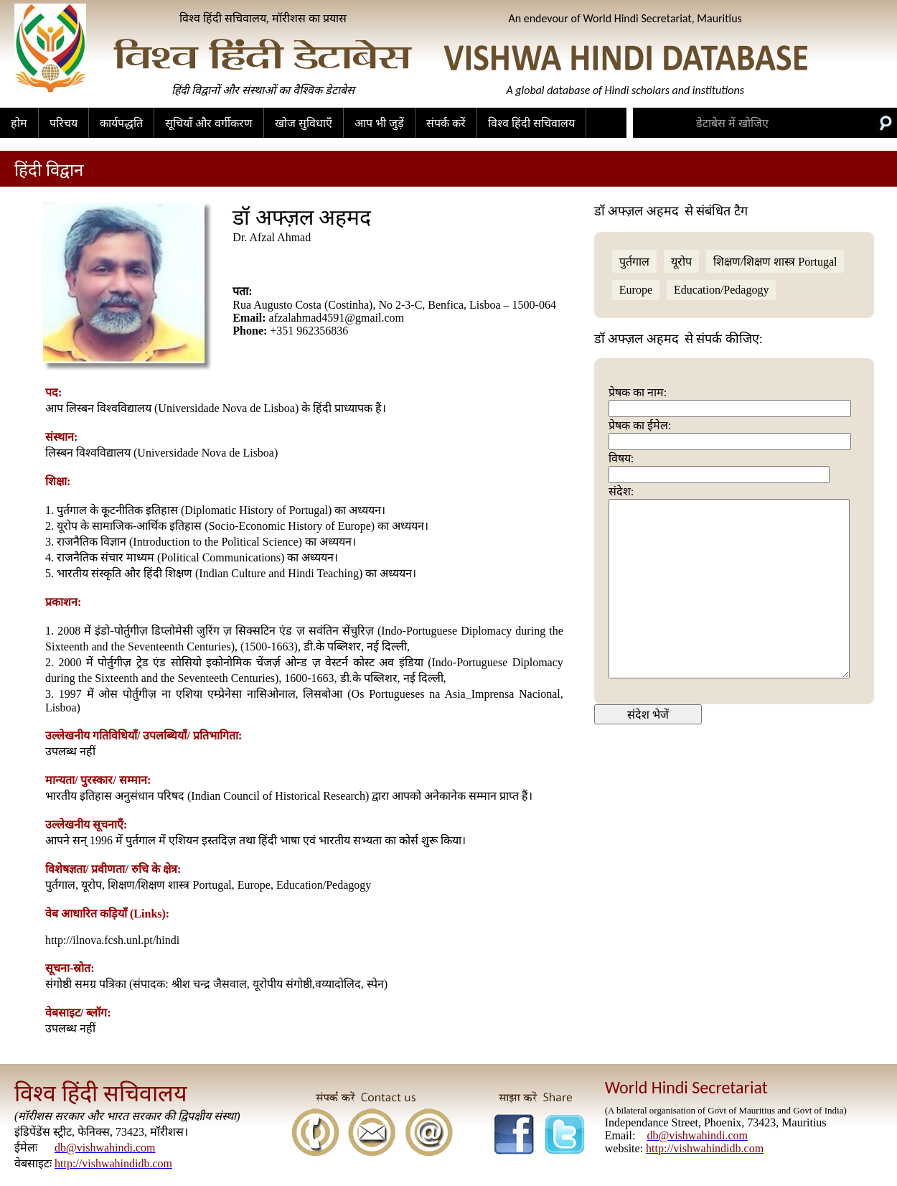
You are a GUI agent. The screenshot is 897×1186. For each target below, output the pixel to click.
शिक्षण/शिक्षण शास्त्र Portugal (775, 262)
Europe (635, 290)
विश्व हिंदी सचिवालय (531, 123)
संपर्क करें (446, 123)
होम (19, 123)
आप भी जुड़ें (379, 123)
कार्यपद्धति (121, 123)
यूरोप (681, 262)
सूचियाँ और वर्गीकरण (209, 123)
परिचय (64, 123)
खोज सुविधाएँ (303, 123)
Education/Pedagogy (721, 290)
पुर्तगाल (634, 262)
